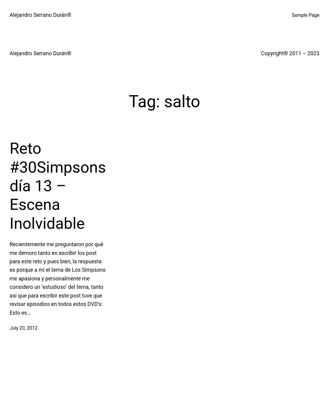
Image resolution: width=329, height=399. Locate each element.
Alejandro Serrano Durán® (40, 15)
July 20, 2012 (24, 328)
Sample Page (305, 15)
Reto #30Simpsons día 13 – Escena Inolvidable (58, 186)
